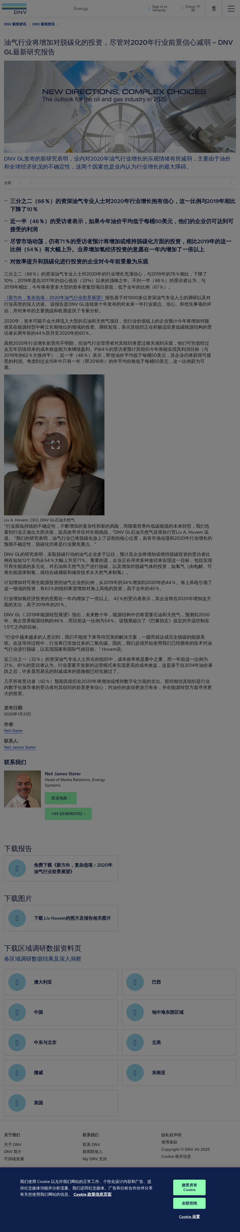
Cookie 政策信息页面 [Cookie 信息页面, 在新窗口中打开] (92, 1202)
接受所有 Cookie (189, 1195)
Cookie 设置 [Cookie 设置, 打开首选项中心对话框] (189, 1224)
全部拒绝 (189, 1211)
